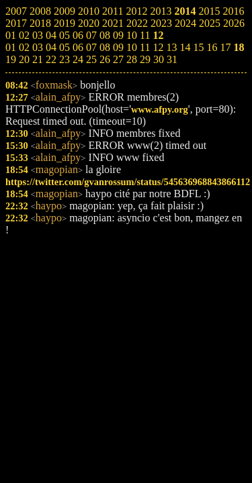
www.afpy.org (159, 109)
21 (37, 59)
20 (24, 59)
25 (91, 59)
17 (225, 47)
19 (10, 59)
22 (51, 59)
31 (172, 59)
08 (104, 47)
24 (78, 59)
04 (51, 47)
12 (158, 47)
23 (64, 59)
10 (131, 47)
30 (158, 59)
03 (37, 47)
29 (145, 59)
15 (198, 47)
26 (104, 59)
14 (184, 47)
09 (118, 47)
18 (238, 47)
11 (145, 47)
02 (24, 47)
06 (78, 47)
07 (91, 47)
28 (131, 59)
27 (118, 59)
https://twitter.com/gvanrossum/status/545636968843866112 (127, 181)
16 (211, 47)
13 (171, 47)
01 (10, 47)
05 (64, 47)
